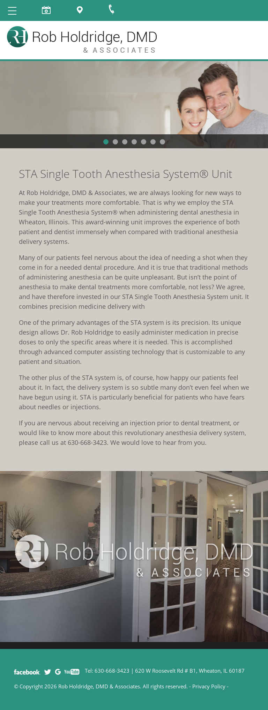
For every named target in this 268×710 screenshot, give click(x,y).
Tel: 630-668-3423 (107, 670)
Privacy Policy (208, 686)
